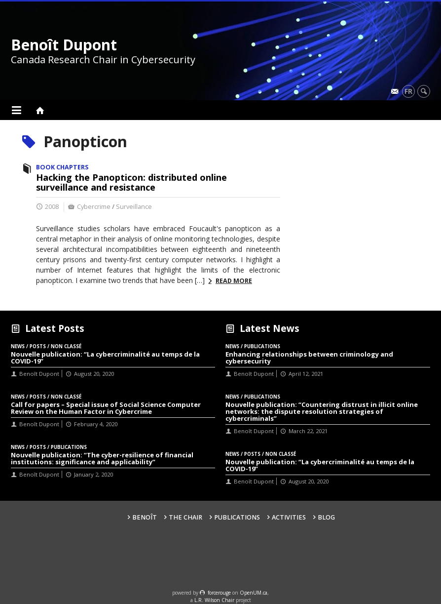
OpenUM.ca (253, 592)
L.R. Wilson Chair (214, 600)
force (219, 592)
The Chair (185, 517)
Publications (237, 517)
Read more (234, 281)
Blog (326, 517)
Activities (289, 517)
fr (408, 91)
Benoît (144, 517)
